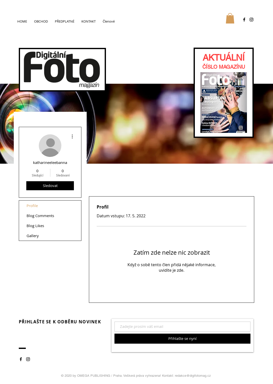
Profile (32, 205)
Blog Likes (35, 225)
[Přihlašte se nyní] (182, 339)
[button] (230, 18)
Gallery (33, 235)
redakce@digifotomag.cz (193, 375)
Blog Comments (40, 215)
